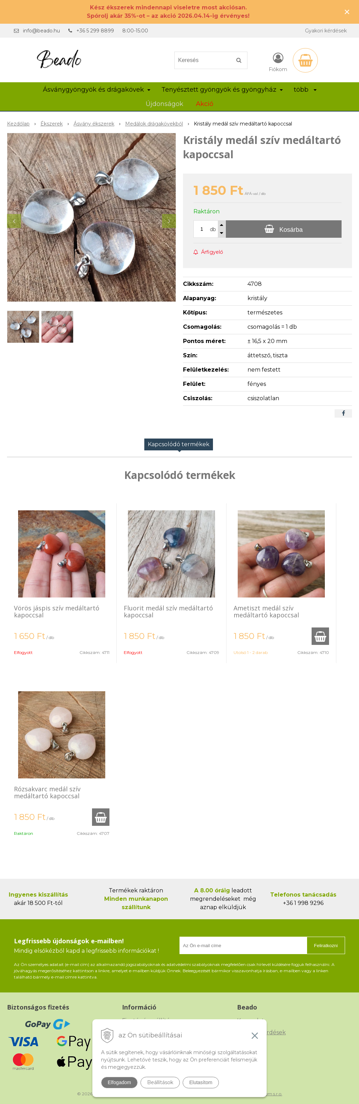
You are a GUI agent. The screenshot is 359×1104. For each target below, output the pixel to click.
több (305, 89)
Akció (204, 104)
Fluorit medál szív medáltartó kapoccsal (168, 611)
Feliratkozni (326, 945)
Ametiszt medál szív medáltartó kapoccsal (266, 611)
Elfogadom (119, 1082)
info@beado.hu (41, 31)
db (213, 229)
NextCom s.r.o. (267, 1093)
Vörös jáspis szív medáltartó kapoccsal (56, 611)
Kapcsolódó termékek (178, 444)
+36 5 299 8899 (95, 31)
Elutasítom (200, 1082)
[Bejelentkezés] (278, 61)
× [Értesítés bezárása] (347, 11)
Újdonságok (164, 104)
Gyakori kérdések (326, 31)
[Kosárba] (284, 229)
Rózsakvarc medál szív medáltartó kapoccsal (47, 792)
